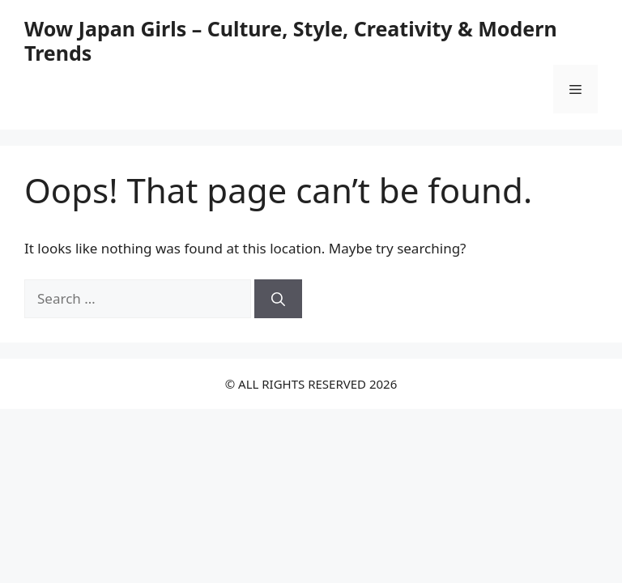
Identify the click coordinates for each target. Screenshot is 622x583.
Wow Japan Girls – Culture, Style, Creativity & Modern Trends (290, 40)
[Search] (278, 298)
